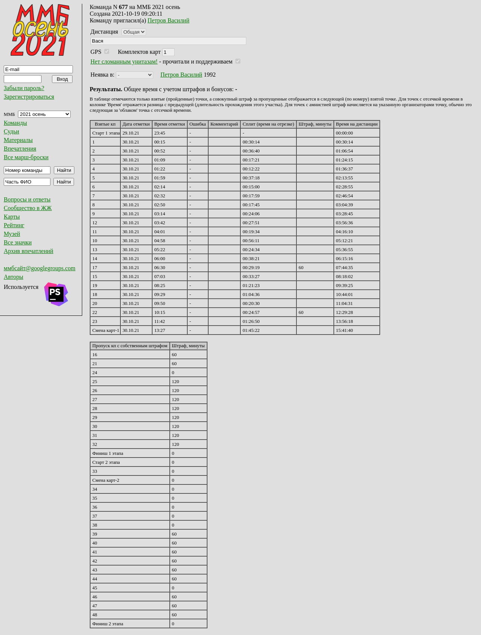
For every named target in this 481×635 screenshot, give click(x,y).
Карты (12, 216)
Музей (12, 234)
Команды (15, 123)
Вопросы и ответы (27, 199)
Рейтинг (14, 225)
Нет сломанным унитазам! (124, 61)
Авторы (13, 277)
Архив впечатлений (28, 251)
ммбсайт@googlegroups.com (39, 268)
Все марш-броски (26, 157)
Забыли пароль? (24, 88)
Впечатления (20, 148)
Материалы (18, 140)
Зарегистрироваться (29, 96)
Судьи (11, 131)
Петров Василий (168, 20)
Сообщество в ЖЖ (28, 208)
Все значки (18, 242)
